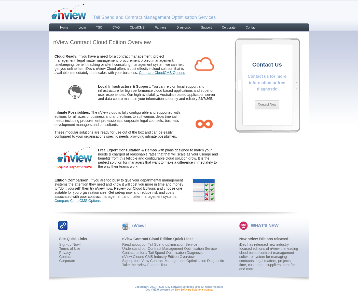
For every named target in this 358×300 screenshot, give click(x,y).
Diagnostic (183, 27)
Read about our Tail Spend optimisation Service (159, 244)
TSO (99, 27)
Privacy (65, 253)
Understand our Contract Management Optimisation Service (169, 248)
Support (206, 27)
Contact (251, 27)
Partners (160, 27)
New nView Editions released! (264, 239)
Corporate (229, 27)
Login (82, 27)
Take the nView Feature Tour (145, 265)
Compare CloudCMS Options (162, 73)
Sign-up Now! (70, 244)
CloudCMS (137, 27)
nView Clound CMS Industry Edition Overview (158, 257)
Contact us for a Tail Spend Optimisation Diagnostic (162, 253)
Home (64, 27)
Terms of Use (69, 248)
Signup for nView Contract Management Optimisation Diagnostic (173, 261)
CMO (116, 27)
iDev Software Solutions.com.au (193, 289)
